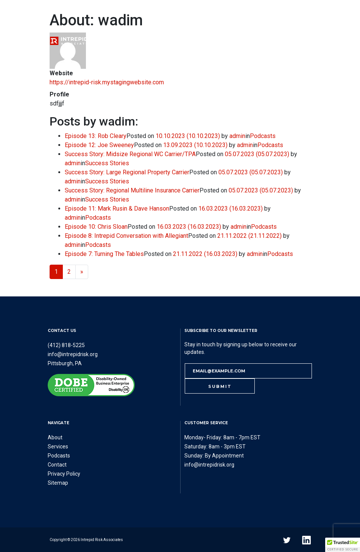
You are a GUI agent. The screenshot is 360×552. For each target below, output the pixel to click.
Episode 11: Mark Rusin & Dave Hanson (117, 208)
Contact (278, 40)
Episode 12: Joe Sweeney (99, 145)
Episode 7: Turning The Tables (104, 253)
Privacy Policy (64, 474)
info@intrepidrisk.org (73, 354)
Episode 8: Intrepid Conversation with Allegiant (126, 235)
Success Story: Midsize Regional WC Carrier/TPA (130, 154)
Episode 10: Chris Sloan (96, 226)
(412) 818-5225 (66, 345)
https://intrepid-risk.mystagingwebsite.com (107, 82)
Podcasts (199, 40)
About (125, 40)
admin (237, 136)
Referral (239, 40)
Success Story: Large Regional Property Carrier (127, 172)
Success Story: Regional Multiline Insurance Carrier (132, 190)
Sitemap (58, 483)
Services (159, 40)
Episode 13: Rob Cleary (95, 136)
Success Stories (107, 163)
